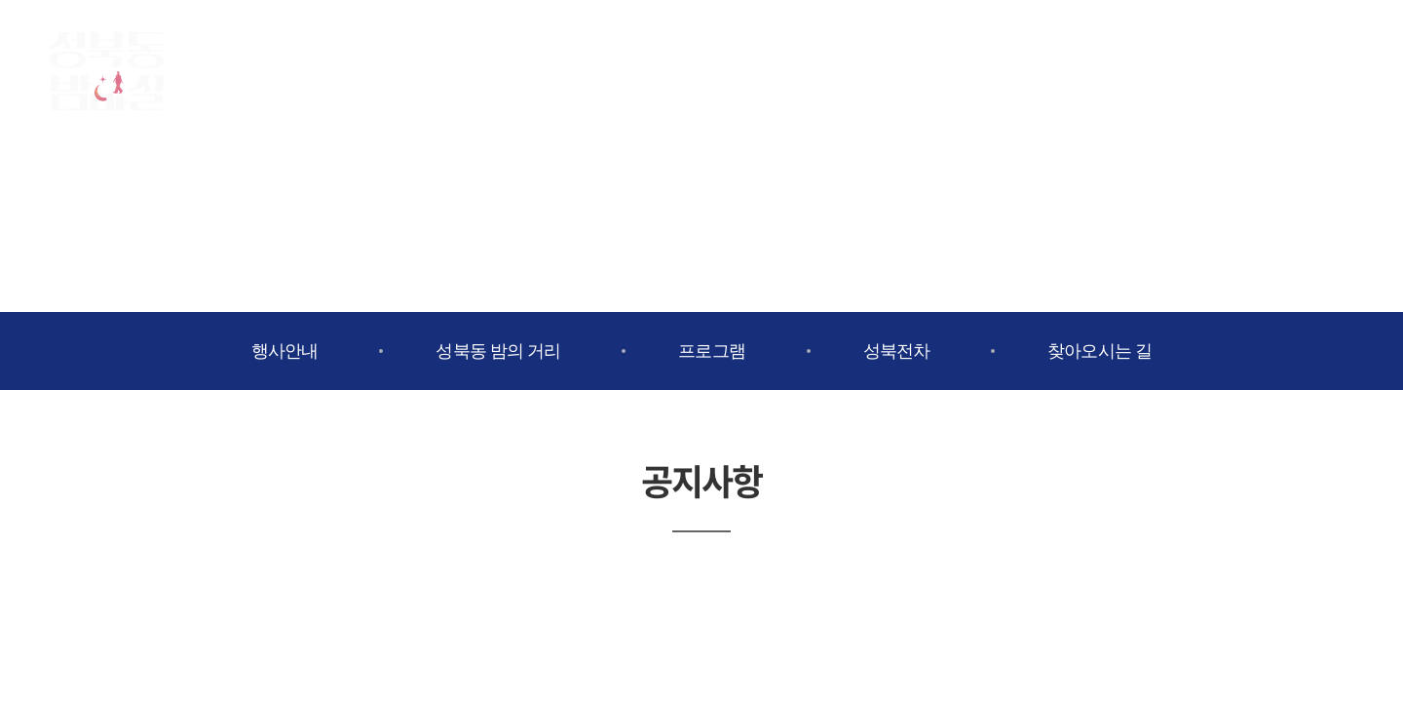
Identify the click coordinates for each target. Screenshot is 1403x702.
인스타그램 (1286, 68)
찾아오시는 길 (1099, 351)
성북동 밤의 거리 (498, 351)
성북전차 (896, 351)
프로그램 (711, 351)
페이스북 (1237, 68)
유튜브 (1334, 68)
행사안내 (284, 351)
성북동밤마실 (106, 71)
